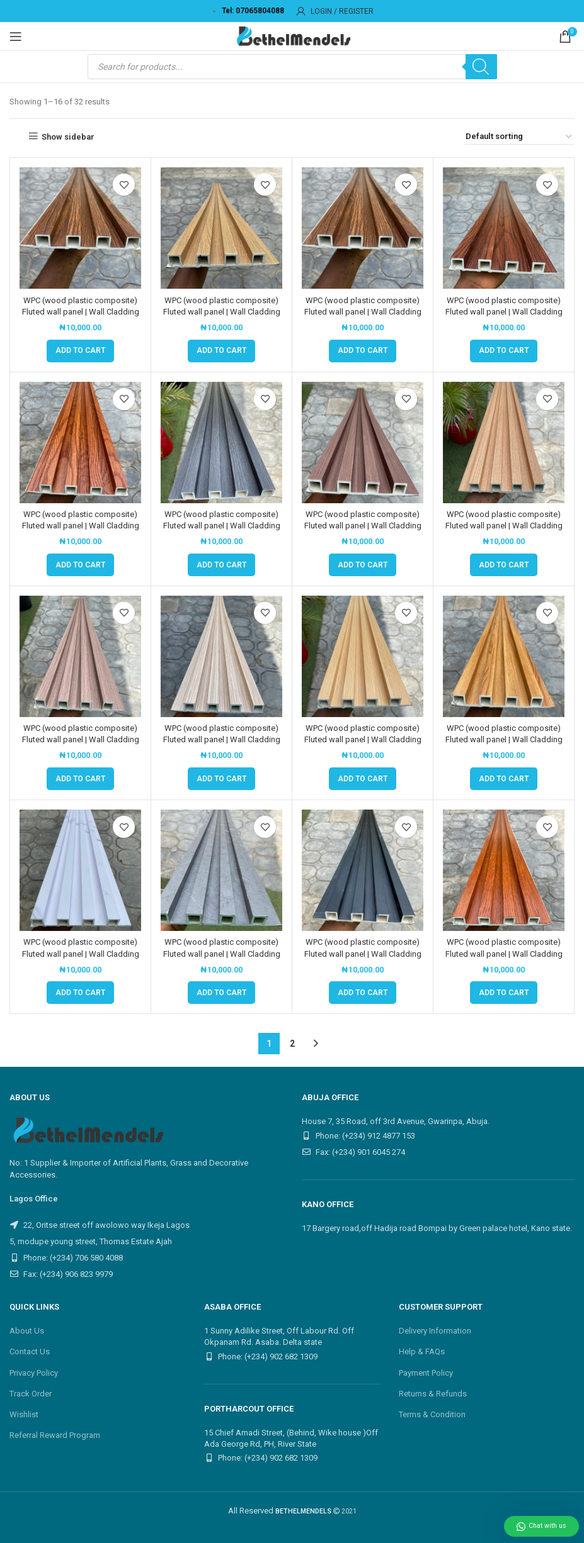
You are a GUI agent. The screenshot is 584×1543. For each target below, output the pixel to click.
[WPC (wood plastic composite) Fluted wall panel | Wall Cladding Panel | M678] (362, 870)
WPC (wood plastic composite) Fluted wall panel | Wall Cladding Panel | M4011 (221, 953)
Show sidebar (68, 137)
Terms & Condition (432, 1414)
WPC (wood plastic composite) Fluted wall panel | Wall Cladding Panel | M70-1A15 (504, 953)
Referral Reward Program (54, 1435)
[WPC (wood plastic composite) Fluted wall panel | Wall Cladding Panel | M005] (362, 228)
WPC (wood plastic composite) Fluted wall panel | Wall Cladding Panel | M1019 (221, 526)
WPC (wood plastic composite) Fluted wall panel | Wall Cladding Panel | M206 (221, 739)
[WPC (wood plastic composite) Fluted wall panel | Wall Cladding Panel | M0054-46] (80, 442)
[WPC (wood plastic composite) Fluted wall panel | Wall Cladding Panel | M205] (80, 656)
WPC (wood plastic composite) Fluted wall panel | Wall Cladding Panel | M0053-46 (504, 312)
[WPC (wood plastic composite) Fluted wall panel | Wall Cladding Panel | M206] (221, 656)
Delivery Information (435, 1330)
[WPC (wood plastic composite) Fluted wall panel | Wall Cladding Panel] (80, 228)
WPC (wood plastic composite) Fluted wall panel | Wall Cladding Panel (80, 312)
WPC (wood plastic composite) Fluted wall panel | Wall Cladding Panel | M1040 (362, 526)
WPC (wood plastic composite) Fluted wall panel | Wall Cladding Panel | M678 (362, 953)
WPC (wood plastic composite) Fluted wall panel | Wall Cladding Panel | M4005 (80, 953)
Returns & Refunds (433, 1393)
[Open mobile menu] (15, 36)
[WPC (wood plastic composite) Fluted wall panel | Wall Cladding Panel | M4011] (221, 870)
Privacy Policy (33, 1373)
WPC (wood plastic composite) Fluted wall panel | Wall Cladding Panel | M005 (362, 312)
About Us (26, 1330)
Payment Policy (426, 1373)
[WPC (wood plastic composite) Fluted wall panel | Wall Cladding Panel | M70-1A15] (503, 870)
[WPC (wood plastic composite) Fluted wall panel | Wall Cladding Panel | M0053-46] (503, 228)
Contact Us (29, 1351)
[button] (80, 351)
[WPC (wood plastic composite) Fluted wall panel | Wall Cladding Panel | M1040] (362, 442)
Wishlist (23, 1414)
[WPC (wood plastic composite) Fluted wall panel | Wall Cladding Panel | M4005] (80, 870)
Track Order (30, 1393)
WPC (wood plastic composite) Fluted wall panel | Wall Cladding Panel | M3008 (504, 739)
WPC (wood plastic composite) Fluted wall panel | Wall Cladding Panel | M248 (362, 739)
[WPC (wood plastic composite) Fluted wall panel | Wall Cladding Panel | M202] (503, 442)
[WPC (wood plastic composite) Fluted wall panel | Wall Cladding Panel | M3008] (503, 656)
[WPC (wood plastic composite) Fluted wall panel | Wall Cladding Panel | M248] (362, 656)
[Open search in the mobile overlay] (292, 66)
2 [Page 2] (292, 1044)
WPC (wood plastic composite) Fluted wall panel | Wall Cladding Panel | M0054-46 (80, 526)
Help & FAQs (422, 1351)
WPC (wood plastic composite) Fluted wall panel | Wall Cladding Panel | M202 (504, 526)
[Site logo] (292, 35)
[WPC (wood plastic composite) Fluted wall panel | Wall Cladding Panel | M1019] (221, 442)
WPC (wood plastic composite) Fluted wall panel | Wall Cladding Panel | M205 (80, 739)
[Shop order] (519, 136)
